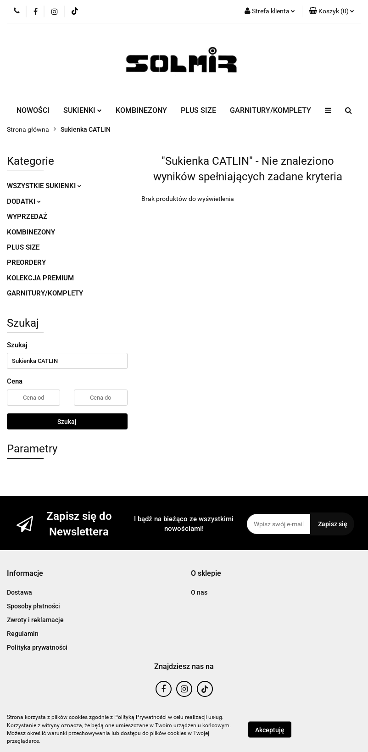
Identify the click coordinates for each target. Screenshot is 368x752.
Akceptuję (269, 729)
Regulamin (23, 633)
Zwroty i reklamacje (35, 620)
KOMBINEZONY (141, 110)
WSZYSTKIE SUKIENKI (44, 186)
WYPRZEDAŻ (27, 216)
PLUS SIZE (198, 110)
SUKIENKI (82, 110)
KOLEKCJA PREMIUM (40, 278)
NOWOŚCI (33, 110)
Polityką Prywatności (140, 717)
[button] (331, 11)
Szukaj (67, 421)
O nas (199, 592)
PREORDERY (26, 262)
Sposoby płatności (33, 606)
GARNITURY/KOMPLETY (270, 110)
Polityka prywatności (37, 647)
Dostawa (19, 592)
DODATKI (24, 201)
